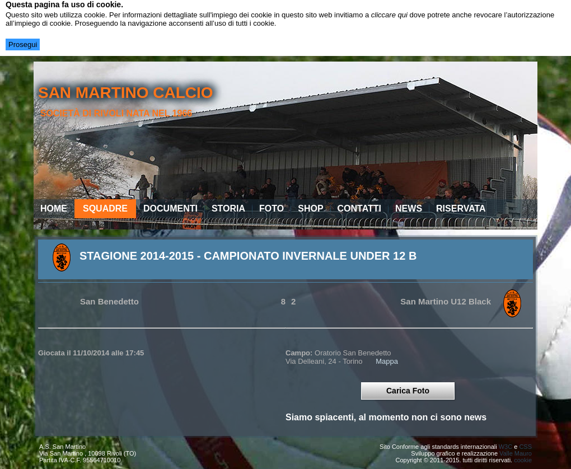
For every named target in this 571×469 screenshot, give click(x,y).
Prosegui (22, 44)
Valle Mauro (515, 453)
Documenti (170, 208)
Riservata (461, 208)
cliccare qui (389, 15)
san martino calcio (125, 92)
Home (53, 208)
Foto (271, 208)
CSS (525, 446)
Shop (310, 208)
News (408, 208)
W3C (505, 446)
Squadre (105, 208)
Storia (228, 208)
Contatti (360, 208)
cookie (523, 460)
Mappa (387, 361)
